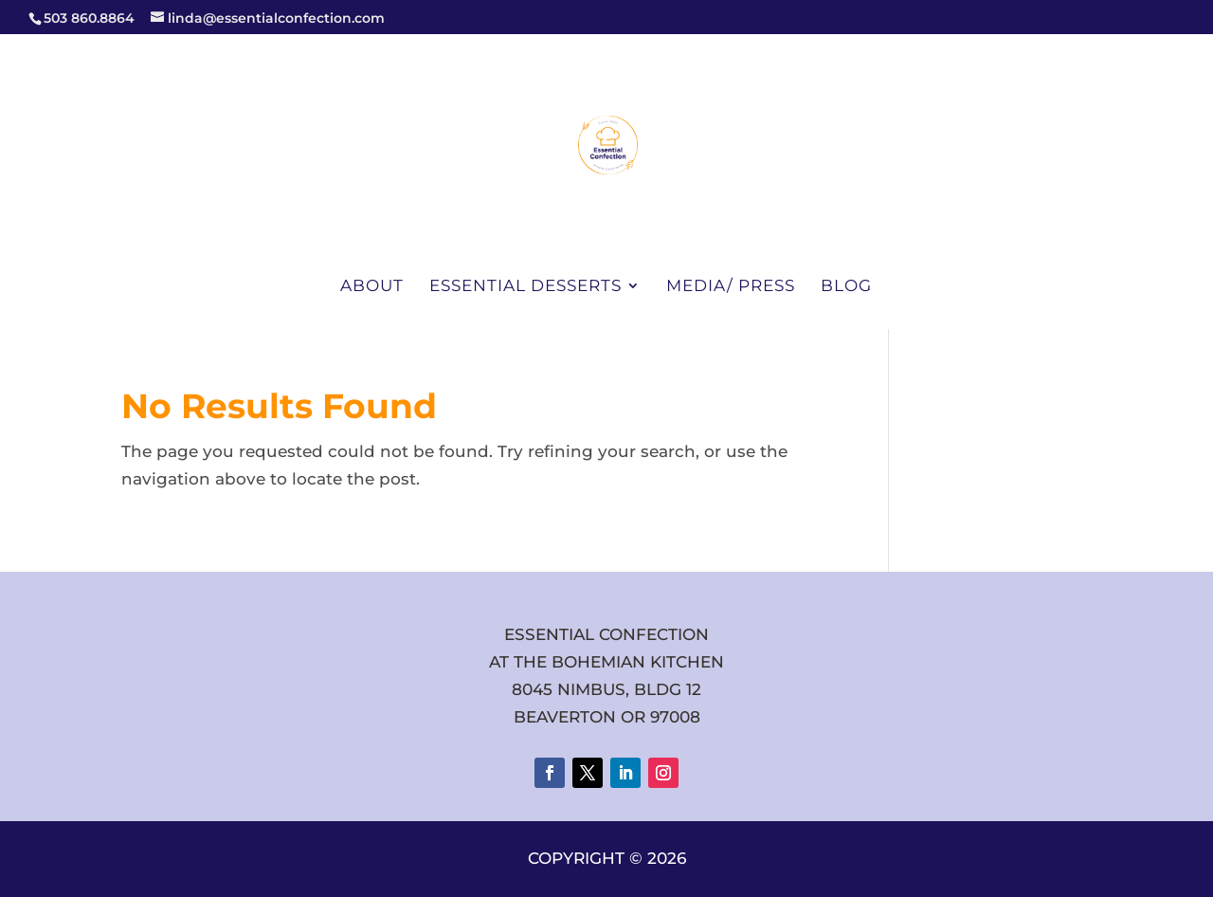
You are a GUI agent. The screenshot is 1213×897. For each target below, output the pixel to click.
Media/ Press (730, 287)
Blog (846, 287)
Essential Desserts (525, 287)
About (372, 287)
